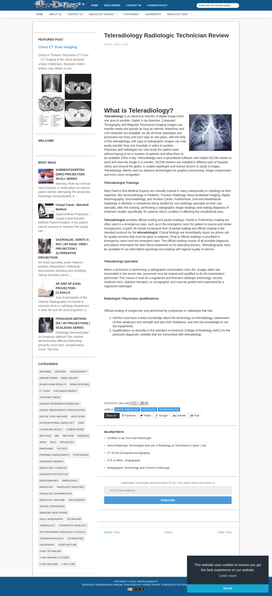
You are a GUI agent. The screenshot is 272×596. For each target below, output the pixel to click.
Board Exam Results (53, 384)
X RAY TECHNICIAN (50, 551)
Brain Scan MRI (79, 384)
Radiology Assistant (70, 487)
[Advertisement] (136, 79)
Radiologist (70, 480)
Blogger (183, 584)
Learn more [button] (228, 576)
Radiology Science (101, 14)
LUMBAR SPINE (75, 429)
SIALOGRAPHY (76, 500)
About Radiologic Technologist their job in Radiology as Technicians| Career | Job (156, 445)
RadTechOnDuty (147, 581)
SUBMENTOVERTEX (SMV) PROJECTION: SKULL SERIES (70, 174)
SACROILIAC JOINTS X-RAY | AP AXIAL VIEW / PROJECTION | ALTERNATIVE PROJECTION (63, 248)
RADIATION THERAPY (52, 461)
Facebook (130, 415)
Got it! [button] (227, 588)
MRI (57, 436)
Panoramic (47, 448)
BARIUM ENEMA (49, 378)
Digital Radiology (127, 409)
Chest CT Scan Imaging (57, 47)
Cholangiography (65, 391)
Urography (47, 545)
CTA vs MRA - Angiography (123, 460)
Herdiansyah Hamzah (109, 584)
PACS (53, 442)
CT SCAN (45, 391)
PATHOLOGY (67, 442)
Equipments (153, 14)
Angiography (78, 371)
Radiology (149, 409)
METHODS (45, 436)
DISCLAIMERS (112, 5)
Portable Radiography (55, 455)
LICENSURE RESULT (51, 429)
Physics (62, 448)
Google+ (164, 415)
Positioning (131, 14)
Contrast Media (50, 397)
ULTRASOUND (75, 538)
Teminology (47, 525)
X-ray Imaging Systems (54, 557)
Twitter (147, 415)
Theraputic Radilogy (72, 525)
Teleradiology (169, 409)
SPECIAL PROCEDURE (52, 506)
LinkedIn (181, 415)
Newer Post (111, 532)
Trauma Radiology (52, 538)
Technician (74, 519)
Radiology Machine (52, 500)
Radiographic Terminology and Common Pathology (138, 467)
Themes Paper (151, 584)
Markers (83, 436)
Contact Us (133, 5)
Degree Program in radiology (60, 403)
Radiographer (49, 480)
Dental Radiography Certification (62, 410)
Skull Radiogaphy (51, 519)
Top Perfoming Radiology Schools (63, 532)
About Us (55, 14)
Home (94, 5)
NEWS (43, 442)
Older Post (225, 532)
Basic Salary (69, 378)
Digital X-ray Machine (53, 416)
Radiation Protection (54, 474)
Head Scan (78, 416)
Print (196, 415)
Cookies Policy (157, 5)
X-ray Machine (49, 564)
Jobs (81, 423)
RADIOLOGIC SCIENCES (53, 468)
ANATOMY (60, 371)
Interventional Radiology (57, 423)
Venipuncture (67, 545)
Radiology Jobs (177, 14)
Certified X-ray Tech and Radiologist (129, 438)
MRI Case (68, 436)
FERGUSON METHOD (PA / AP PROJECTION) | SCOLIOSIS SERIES (73, 323)
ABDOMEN (45, 371)
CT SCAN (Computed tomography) (128, 452)
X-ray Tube (68, 564)
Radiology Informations (56, 493)
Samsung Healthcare (54, 512)
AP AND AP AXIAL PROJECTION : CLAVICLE (68, 288)
